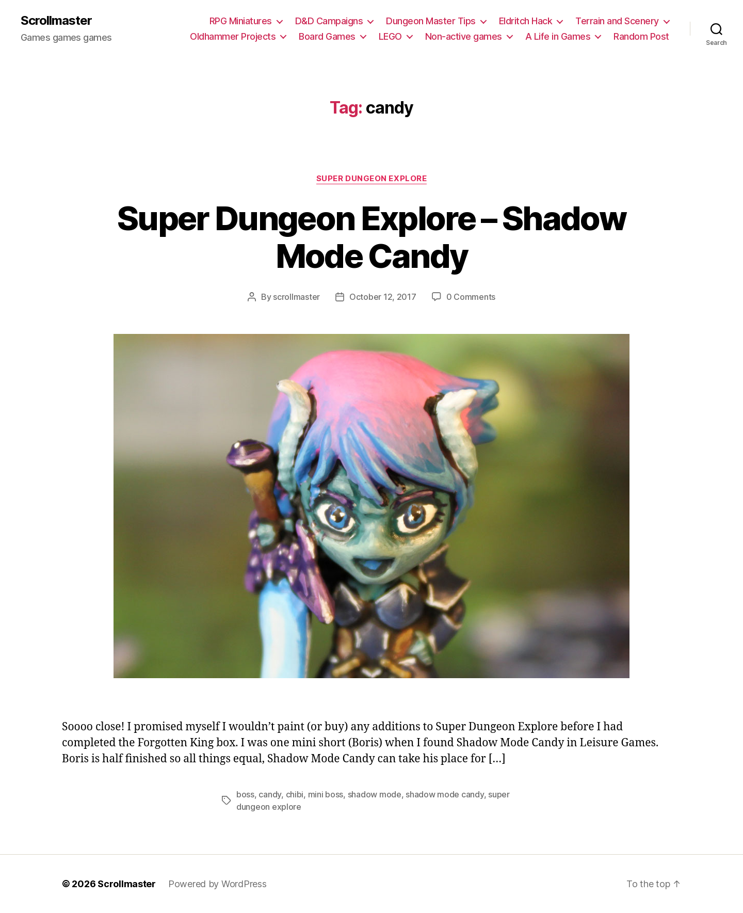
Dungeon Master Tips (431, 20)
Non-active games (463, 36)
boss (245, 794)
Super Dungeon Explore (371, 178)
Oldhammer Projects (233, 36)
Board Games (327, 36)
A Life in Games (558, 36)
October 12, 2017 (382, 297)
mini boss (326, 794)
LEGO (390, 36)
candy (270, 794)
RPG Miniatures (240, 20)
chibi (295, 794)
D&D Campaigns (329, 20)
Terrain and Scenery (617, 20)
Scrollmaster (56, 20)
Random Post (641, 36)
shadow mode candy (444, 794)
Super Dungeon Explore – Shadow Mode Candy (371, 237)
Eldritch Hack (526, 20)
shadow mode (374, 794)
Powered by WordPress (217, 883)
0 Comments (470, 297)
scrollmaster (296, 297)
